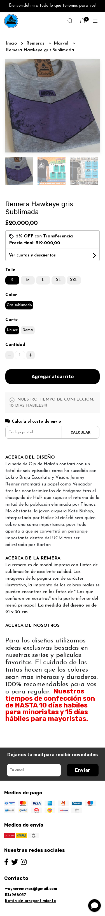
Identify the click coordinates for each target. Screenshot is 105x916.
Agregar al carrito (53, 364)
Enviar (82, 758)
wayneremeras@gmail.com (31, 877)
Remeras (36, 43)
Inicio (12, 43)
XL (58, 268)
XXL (74, 268)
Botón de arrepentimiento (30, 889)
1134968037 (15, 883)
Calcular (80, 420)
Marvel (62, 43)
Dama (27, 318)
